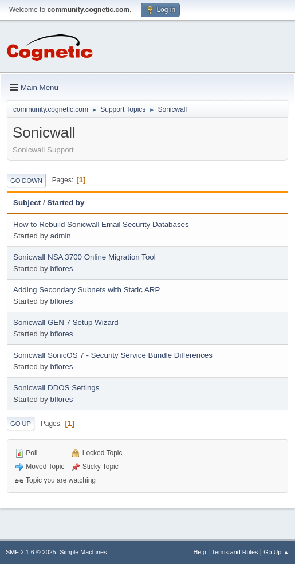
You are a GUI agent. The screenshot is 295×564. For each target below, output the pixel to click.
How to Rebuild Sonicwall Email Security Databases (101, 224)
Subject (27, 202)
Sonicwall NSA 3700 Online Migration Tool (84, 257)
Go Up (20, 423)
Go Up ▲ (276, 552)
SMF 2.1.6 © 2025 (31, 552)
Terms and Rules (235, 552)
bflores (61, 268)
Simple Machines (83, 552)
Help (200, 552)
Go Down (26, 180)
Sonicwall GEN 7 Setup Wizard (66, 322)
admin (60, 236)
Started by (65, 202)
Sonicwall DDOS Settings (56, 387)
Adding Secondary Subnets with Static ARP (86, 289)
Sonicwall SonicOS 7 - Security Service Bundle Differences (113, 355)
